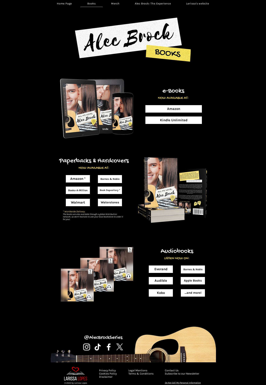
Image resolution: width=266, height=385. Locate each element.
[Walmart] (78, 202)
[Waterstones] (110, 202)
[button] (153, 3)
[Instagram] (86, 347)
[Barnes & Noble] (110, 179)
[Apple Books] (193, 280)
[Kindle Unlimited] (173, 120)
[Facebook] (108, 347)
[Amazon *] (78, 179)
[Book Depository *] (110, 190)
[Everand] (161, 269)
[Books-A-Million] (78, 190)
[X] (119, 347)
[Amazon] (173, 109)
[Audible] (161, 280)
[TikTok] (97, 347)
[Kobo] (161, 293)
